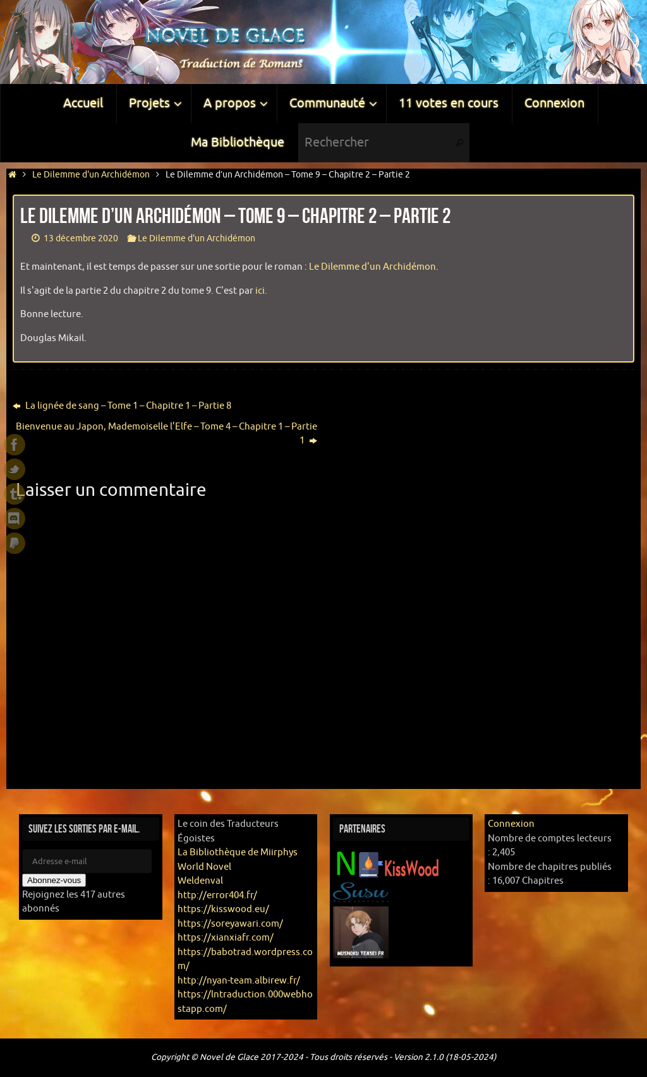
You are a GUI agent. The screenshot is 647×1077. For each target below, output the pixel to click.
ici (260, 291)
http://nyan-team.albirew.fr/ (239, 981)
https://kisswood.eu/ (223, 909)
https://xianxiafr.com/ (226, 938)
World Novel (204, 867)
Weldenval (200, 881)
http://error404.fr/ (217, 895)
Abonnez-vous (54, 880)
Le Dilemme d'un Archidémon (91, 174)
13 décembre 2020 (81, 238)
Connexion (511, 824)
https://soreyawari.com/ (230, 924)
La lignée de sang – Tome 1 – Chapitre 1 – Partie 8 (122, 406)
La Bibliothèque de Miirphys (238, 852)
